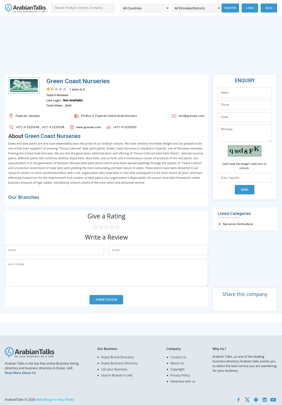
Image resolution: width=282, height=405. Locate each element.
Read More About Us (20, 373)
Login (250, 7)
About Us (177, 363)
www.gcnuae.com (88, 127)
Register (229, 7)
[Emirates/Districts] (195, 8)
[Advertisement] (122, 46)
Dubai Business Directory (119, 363)
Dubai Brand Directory (117, 357)
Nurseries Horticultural (238, 224)
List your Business (114, 369)
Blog (269, 7)
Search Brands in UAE (117, 375)
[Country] (144, 8)
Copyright (177, 369)
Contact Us (178, 357)
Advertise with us (182, 381)
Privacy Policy (180, 375)
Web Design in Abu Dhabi (55, 399)
